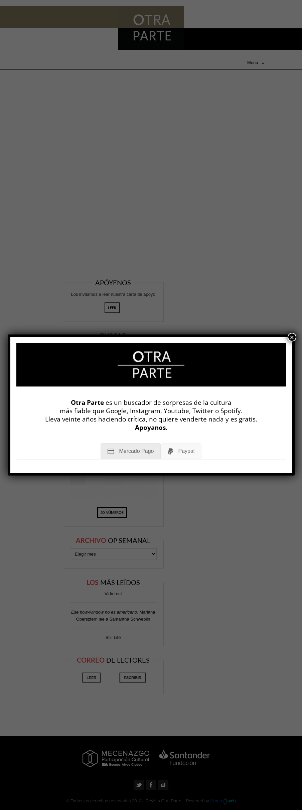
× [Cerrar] (292, 337)
